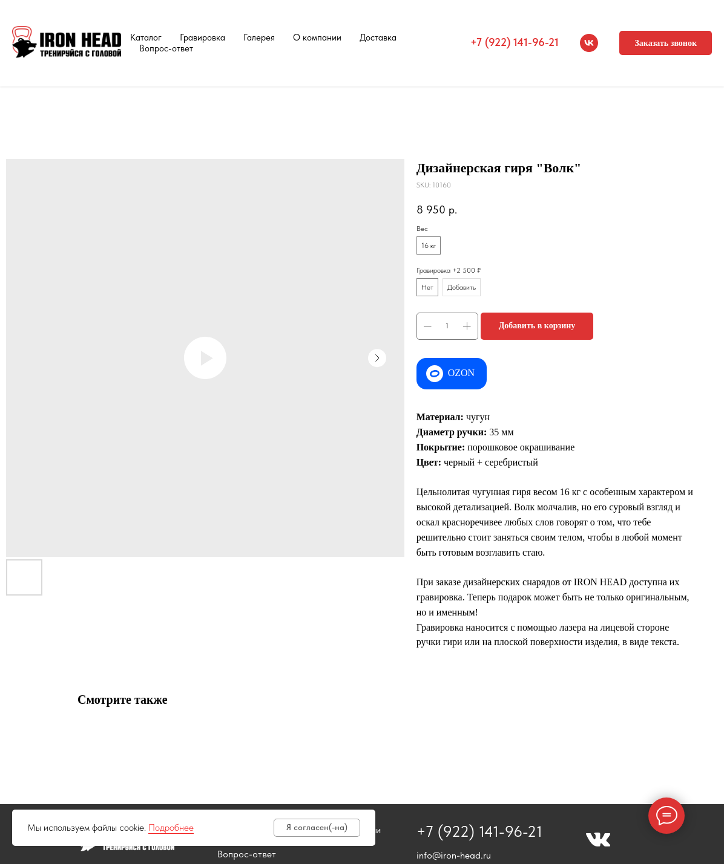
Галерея (259, 37)
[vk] (589, 43)
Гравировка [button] (202, 37)
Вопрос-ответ (166, 48)
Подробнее (171, 827)
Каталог (146, 37)
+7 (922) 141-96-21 (514, 42)
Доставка (378, 37)
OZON (461, 373)
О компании (317, 37)
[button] (665, 43)
